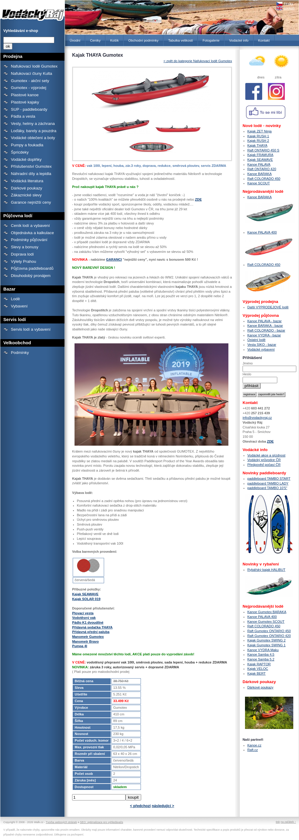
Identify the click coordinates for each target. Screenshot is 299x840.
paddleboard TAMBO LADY (267, 483)
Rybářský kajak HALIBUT (266, 569)
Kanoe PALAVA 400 (262, 232)
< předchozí (140, 806)
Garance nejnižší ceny (31, 202)
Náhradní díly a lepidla (31, 173)
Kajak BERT (256, 673)
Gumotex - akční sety (30, 80)
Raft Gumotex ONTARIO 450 (269, 631)
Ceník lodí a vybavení (30, 225)
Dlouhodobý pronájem (30, 275)
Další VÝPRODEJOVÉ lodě (268, 307)
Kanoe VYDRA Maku (263, 650)
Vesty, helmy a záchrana (33, 123)
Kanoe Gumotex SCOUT (266, 621)
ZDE (198, 199)
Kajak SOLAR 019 (86, 599)
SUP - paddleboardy (29, 109)
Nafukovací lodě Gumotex (34, 66)
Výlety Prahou (23, 261)
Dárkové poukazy (26, 188)
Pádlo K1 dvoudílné (87, 622)
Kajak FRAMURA (260, 155)
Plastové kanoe (25, 95)
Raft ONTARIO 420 (261, 169)
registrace (249, 394)
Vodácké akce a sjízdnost (266, 455)
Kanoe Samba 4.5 (261, 654)
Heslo (247, 374)
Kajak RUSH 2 (258, 140)
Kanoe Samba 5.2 (261, 659)
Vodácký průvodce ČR (264, 460)
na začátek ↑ (288, 821)
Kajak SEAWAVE (85, 594)
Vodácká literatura (27, 181)
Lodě (15, 299)
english (289, 8)
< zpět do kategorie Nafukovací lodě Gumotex (198, 61)
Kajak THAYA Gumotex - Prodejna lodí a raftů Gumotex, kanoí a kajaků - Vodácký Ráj (32, 11)
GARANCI (114, 259)
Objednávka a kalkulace (32, 233)
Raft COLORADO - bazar (266, 330)
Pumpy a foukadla (27, 145)
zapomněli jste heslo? (271, 394)
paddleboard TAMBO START (269, 478)
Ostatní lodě (256, 340)
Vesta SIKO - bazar (261, 344)
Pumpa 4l (79, 646)
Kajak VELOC (257, 668)
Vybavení (19, 306)
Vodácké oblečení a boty (33, 137)
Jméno (248, 363)
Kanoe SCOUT (258, 183)
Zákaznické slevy (26, 195)
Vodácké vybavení (261, 349)
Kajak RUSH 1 (258, 136)
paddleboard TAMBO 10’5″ (267, 488)
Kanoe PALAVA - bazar (264, 321)
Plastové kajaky (25, 102)
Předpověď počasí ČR (264, 464)
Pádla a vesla (23, 116)
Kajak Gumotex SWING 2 (266, 640)
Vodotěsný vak (84, 617)
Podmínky (20, 352)
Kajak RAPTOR (259, 664)
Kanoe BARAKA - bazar (265, 325)
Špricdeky (20, 152)
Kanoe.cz (254, 745)
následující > (163, 806)
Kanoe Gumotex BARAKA (266, 612)
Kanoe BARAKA (259, 174)
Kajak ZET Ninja (259, 131)
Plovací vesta (83, 613)
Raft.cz (252, 750)
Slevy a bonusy (24, 247)
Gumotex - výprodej (28, 87)
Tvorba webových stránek (61, 822)
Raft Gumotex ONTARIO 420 (269, 636)
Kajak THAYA (257, 145)
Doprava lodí (22, 254)
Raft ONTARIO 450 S (263, 150)
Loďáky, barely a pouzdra (33, 131)
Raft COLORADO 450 (263, 178)
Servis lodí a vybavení (30, 329)
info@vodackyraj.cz (257, 417)
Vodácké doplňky (26, 159)
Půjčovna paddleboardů (32, 268)
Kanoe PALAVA (259, 164)
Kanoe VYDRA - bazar (264, 335)
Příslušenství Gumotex (31, 166)
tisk (278, 821)
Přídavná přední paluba (91, 632)
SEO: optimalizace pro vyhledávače (101, 822)
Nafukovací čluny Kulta (31, 73)
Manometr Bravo (85, 641)
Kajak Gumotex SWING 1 (266, 645)
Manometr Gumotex (88, 636)
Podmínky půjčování (29, 239)
